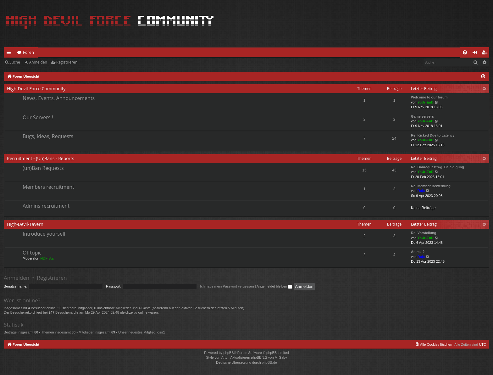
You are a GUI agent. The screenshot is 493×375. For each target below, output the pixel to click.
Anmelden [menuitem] (476, 53)
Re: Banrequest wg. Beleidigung (437, 167)
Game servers (422, 116)
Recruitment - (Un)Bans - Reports (40, 158)
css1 (161, 332)
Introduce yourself (44, 233)
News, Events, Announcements (59, 98)
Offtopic (32, 252)
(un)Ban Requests (43, 168)
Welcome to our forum (429, 97)
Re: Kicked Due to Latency (433, 135)
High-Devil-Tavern (25, 224)
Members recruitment (48, 186)
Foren (28, 52)
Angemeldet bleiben (274, 286)
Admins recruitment (46, 205)
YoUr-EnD (426, 102)
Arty (224, 357)
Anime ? (417, 252)
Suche (14, 62)
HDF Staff (47, 258)
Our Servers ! (38, 117)
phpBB (228, 353)
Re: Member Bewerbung (431, 186)
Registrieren (66, 62)
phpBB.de (269, 362)
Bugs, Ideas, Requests (48, 136)
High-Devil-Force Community (36, 89)
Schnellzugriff (10, 53)
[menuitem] (465, 52)
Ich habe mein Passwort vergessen (227, 286)
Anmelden (38, 62)
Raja (421, 191)
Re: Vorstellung (423, 233)
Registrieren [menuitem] (485, 53)
